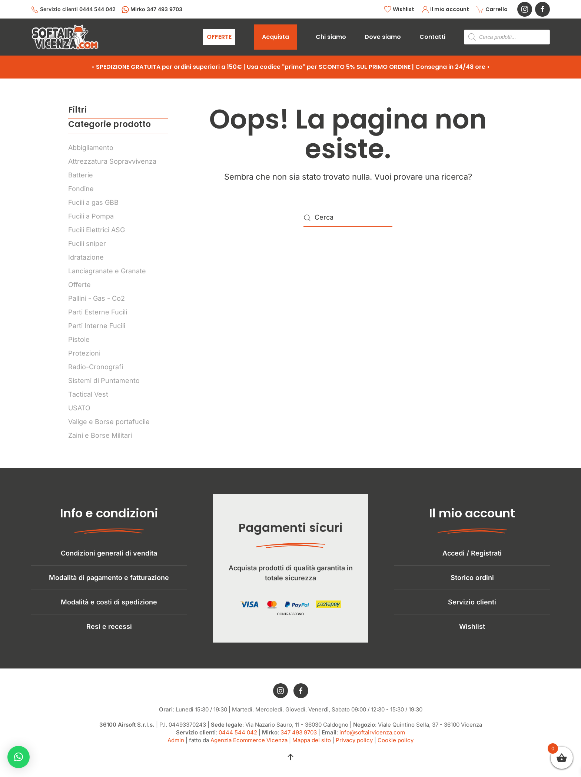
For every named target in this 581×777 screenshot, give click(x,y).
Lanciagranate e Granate (107, 271)
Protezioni (84, 353)
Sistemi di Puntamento (104, 380)
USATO (79, 408)
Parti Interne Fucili (96, 326)
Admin (175, 744)
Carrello (492, 9)
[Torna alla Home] (65, 37)
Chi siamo (331, 37)
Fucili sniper (87, 243)
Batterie (80, 175)
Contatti (432, 37)
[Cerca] (347, 218)
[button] (290, 761)
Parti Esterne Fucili (97, 312)
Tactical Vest (88, 394)
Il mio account (445, 9)
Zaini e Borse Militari (100, 435)
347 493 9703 (298, 736)
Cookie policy (396, 744)
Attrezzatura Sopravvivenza (112, 161)
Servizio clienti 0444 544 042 (73, 9)
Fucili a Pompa (91, 216)
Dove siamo (383, 37)
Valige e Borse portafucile (109, 422)
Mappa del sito (311, 744)
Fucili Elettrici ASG (96, 230)
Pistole (79, 339)
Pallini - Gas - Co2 (96, 298)
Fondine (81, 189)
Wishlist (399, 9)
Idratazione (86, 257)
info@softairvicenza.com (372, 736)
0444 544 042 (238, 736)
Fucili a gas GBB (93, 202)
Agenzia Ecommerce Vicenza (249, 744)
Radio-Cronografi (95, 367)
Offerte (79, 285)
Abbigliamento (90, 147)
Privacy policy (354, 744)
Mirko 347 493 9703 (152, 9)
